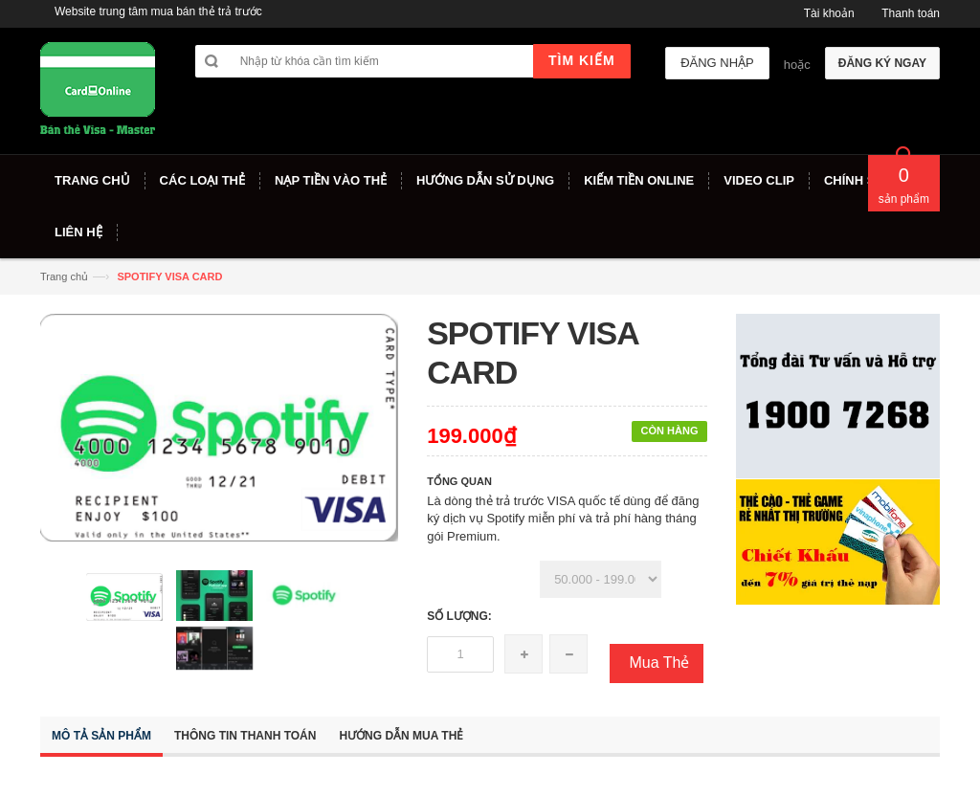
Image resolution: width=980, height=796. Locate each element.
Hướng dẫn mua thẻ (401, 735)
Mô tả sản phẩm (101, 735)
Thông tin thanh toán (245, 735)
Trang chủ (64, 276)
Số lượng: (459, 616)
